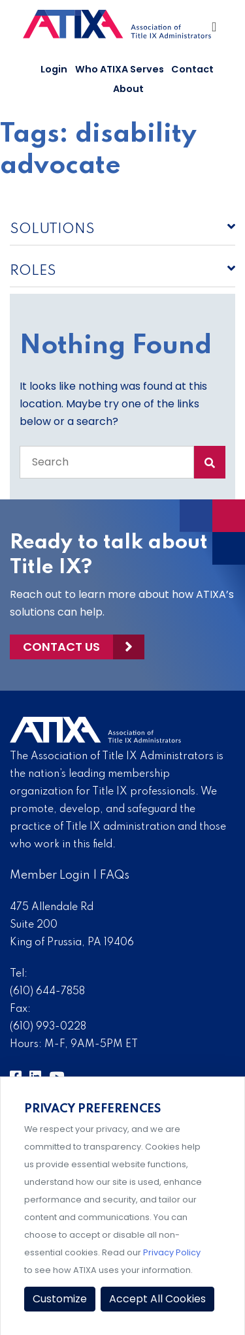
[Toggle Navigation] (215, 30)
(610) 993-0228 (48, 1027)
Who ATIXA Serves (119, 69)
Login (54, 69)
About (128, 88)
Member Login (50, 875)
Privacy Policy (172, 1252)
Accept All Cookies (157, 1298)
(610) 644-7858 (47, 991)
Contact (192, 69)
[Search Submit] (209, 462)
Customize (60, 1298)
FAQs (114, 875)
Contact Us (61, 646)
